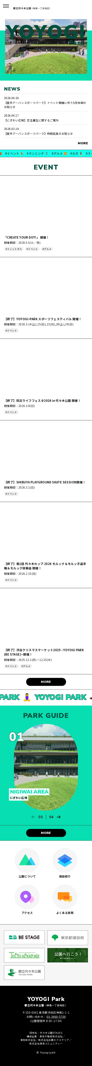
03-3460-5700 (56, 1017)
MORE (83, 143)
